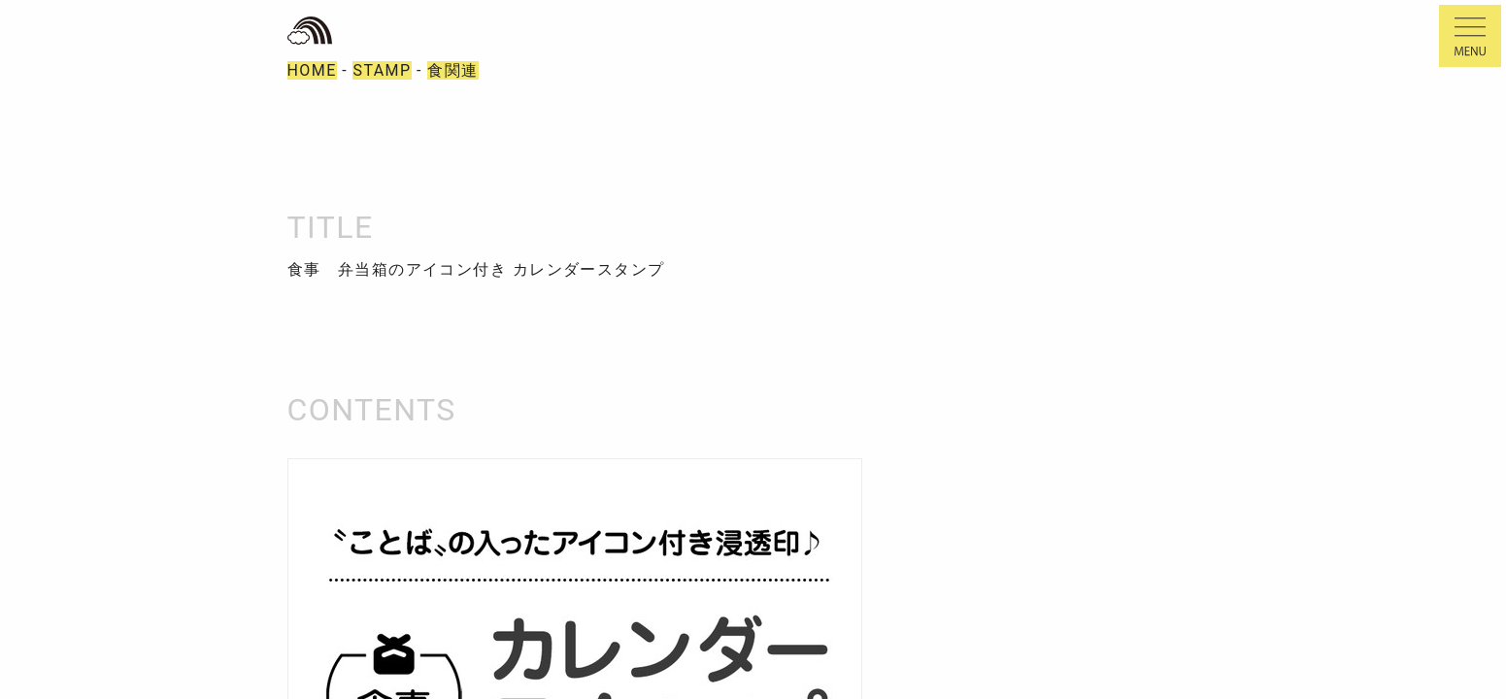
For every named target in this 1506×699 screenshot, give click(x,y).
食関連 (452, 70)
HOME (312, 70)
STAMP (381, 70)
